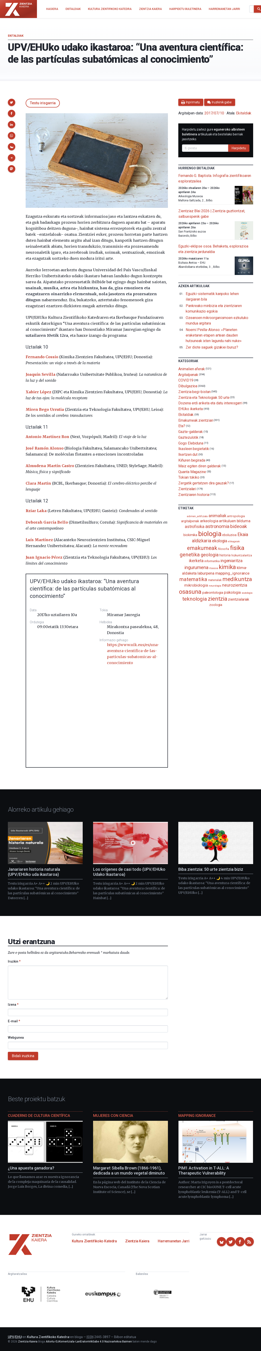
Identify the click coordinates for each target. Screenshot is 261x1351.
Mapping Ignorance (197, 1115)
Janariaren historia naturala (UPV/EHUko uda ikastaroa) (34, 872)
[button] (11, 102)
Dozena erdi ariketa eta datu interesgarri (210, 403)
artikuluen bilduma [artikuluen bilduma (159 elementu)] (234, 521)
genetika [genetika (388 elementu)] (190, 555)
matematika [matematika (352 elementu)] (193, 579)
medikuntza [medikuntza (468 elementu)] (237, 579)
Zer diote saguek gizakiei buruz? (212, 347)
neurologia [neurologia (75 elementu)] (215, 585)
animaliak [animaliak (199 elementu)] (217, 515)
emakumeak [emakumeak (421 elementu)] (202, 548)
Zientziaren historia (193, 494)
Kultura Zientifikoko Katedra (94, 1241)
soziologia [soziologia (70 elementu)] (247, 592)
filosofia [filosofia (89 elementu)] (223, 549)
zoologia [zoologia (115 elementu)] (215, 605)
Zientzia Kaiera (137, 1241)
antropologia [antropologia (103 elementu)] (236, 516)
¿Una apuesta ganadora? (31, 1168)
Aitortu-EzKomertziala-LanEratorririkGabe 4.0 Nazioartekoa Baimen (89, 1341)
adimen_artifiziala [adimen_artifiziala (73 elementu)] (197, 516)
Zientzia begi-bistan (194, 392)
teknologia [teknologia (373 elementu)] (194, 599)
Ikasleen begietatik (193, 449)
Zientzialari (187, 489)
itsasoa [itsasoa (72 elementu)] (213, 568)
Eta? (181, 426)
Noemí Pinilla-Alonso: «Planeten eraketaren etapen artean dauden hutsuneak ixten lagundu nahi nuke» (213, 335)
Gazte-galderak (190, 431)
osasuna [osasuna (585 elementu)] (190, 591)
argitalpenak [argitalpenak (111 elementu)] (190, 521)
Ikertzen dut (187, 454)
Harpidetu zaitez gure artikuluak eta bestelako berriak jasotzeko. (213, 134)
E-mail (14, 1021)
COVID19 (185, 380)
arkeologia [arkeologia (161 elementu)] (209, 521)
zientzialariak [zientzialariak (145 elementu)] (238, 599)
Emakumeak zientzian (195, 420)
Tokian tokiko (188, 477)
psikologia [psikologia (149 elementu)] (232, 592)
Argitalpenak (188, 374)
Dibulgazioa (187, 386)
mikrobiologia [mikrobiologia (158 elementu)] (196, 585)
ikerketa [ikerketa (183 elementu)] (196, 560)
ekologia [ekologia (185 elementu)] (219, 541)
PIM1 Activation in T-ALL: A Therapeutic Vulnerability (203, 1171)
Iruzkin (14, 961)
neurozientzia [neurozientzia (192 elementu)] (234, 585)
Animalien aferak (191, 369)
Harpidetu (239, 148)
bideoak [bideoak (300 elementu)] (238, 526)
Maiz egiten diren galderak (199, 466)
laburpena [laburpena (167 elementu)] (205, 573)
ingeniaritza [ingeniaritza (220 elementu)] (232, 560)
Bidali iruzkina (23, 1056)
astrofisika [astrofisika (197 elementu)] (194, 526)
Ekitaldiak (16, 35)
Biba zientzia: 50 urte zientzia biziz (210, 869)
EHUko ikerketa (190, 409)
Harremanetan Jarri (173, 1241)
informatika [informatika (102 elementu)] (212, 561)
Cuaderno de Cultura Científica (39, 1115)
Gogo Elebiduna (190, 443)
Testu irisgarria (43, 103)
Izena (13, 1004)
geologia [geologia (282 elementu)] (210, 555)
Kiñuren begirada (191, 460)
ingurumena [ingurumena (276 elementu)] (196, 567)
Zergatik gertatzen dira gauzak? (203, 483)
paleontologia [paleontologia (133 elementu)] (212, 593)
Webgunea (16, 1037)
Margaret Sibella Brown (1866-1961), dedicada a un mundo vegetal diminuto (129, 1171)
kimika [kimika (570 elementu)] (227, 567)
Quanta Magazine (192, 471)
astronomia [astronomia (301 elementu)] (217, 526)
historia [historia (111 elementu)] (224, 555)
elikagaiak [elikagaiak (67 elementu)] (234, 541)
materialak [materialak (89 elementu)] (215, 580)
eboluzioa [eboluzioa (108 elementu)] (229, 535)
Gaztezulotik (188, 437)
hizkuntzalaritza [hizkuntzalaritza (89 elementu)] (241, 555)
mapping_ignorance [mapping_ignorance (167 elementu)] (232, 573)
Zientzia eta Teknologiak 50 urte (203, 397)
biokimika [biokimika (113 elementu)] (190, 535)
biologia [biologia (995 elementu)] (209, 534)
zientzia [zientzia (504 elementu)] (217, 598)
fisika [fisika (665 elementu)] (237, 547)
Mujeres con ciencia (113, 1115)
